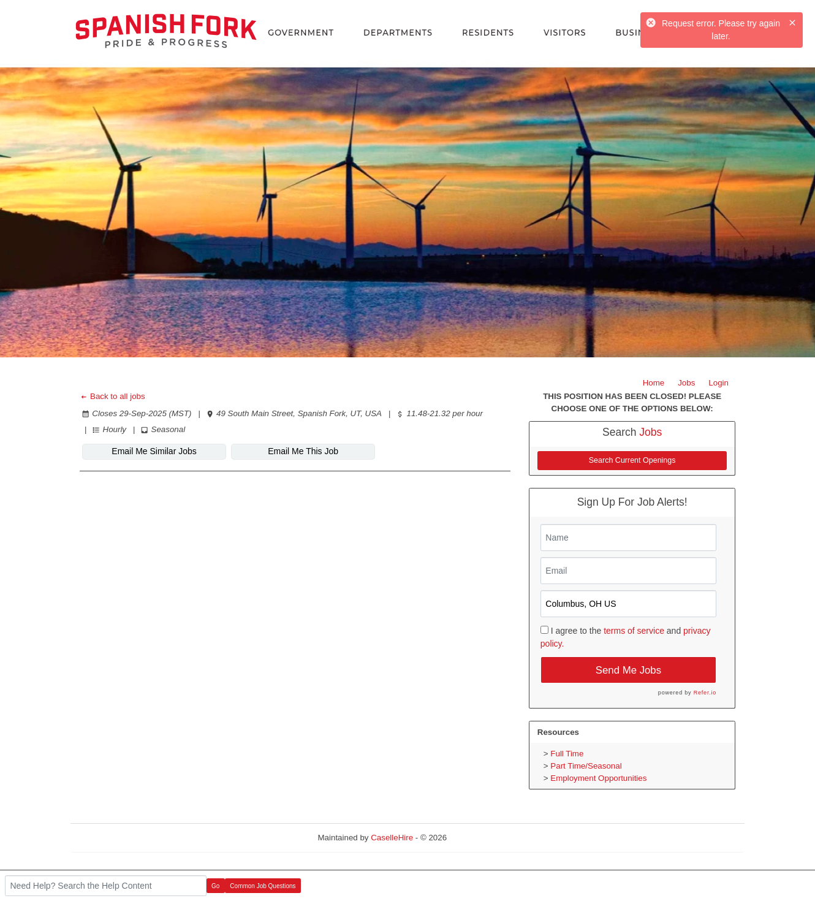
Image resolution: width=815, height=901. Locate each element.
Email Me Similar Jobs (154, 451)
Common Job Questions (262, 886)
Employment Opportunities (598, 778)
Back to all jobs (112, 396)
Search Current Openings (632, 460)
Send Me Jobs (628, 670)
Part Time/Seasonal (585, 765)
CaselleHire (392, 837)
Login (718, 382)
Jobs (686, 382)
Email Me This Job (302, 451)
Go (215, 886)
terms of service (634, 631)
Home (654, 382)
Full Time (566, 753)
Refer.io (705, 693)
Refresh (483, 837)
